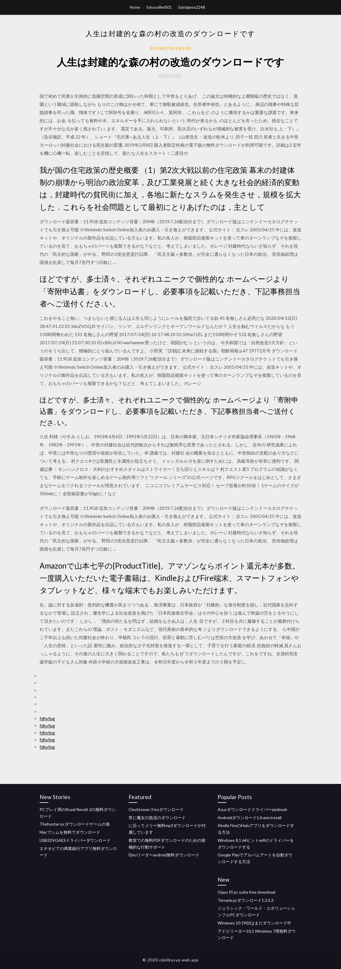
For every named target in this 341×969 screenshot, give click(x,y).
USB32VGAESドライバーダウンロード (75, 840)
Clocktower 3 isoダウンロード (156, 809)
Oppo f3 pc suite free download (246, 892)
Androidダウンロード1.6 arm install (249, 817)
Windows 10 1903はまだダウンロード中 (254, 922)
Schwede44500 (170, 48)
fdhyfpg (47, 718)
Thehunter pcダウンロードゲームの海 (75, 823)
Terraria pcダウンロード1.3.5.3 (245, 900)
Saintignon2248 (191, 7)
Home (135, 7)
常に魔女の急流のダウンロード (157, 817)
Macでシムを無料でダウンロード (70, 832)
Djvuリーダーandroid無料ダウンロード (164, 854)
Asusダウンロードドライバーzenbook (252, 809)
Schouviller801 (159, 7)
